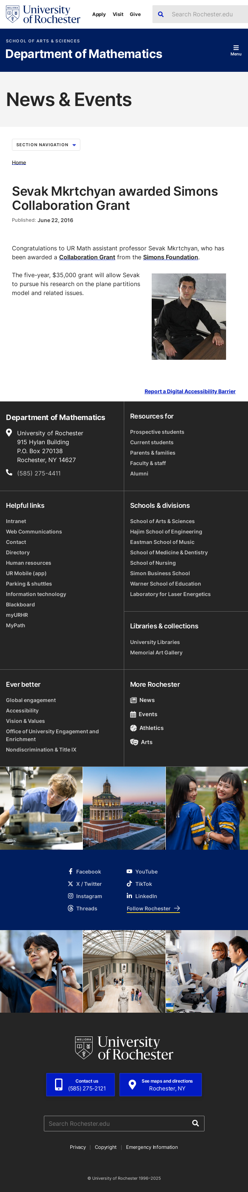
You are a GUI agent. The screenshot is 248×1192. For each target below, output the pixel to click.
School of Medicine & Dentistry (169, 552)
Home (19, 162)
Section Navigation (46, 145)
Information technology (36, 593)
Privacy (78, 1147)
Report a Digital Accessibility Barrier (190, 391)
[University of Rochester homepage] (43, 14)
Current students (152, 442)
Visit (118, 14)
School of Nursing (153, 562)
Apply (99, 14)
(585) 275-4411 (39, 473)
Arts (141, 742)
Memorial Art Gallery (156, 652)
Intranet (16, 521)
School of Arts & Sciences (43, 41)
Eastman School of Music (162, 541)
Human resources (28, 562)
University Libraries (155, 641)
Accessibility (22, 710)
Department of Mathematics (83, 54)
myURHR (17, 614)
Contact (16, 541)
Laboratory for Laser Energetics (170, 593)
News (142, 700)
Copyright (106, 1147)
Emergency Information (152, 1147)
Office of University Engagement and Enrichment (52, 735)
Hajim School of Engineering (166, 531)
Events (144, 714)
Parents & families (152, 452)
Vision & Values (25, 720)
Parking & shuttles (29, 583)
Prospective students (157, 431)
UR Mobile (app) (26, 573)
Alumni (139, 473)
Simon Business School (160, 573)
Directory (18, 552)
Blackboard (20, 604)
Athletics (147, 728)
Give (135, 14)
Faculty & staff (148, 463)
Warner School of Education (165, 583)
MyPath (15, 625)
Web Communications (34, 531)
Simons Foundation (170, 257)
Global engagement (31, 700)
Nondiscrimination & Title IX (41, 749)
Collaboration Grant (87, 257)
